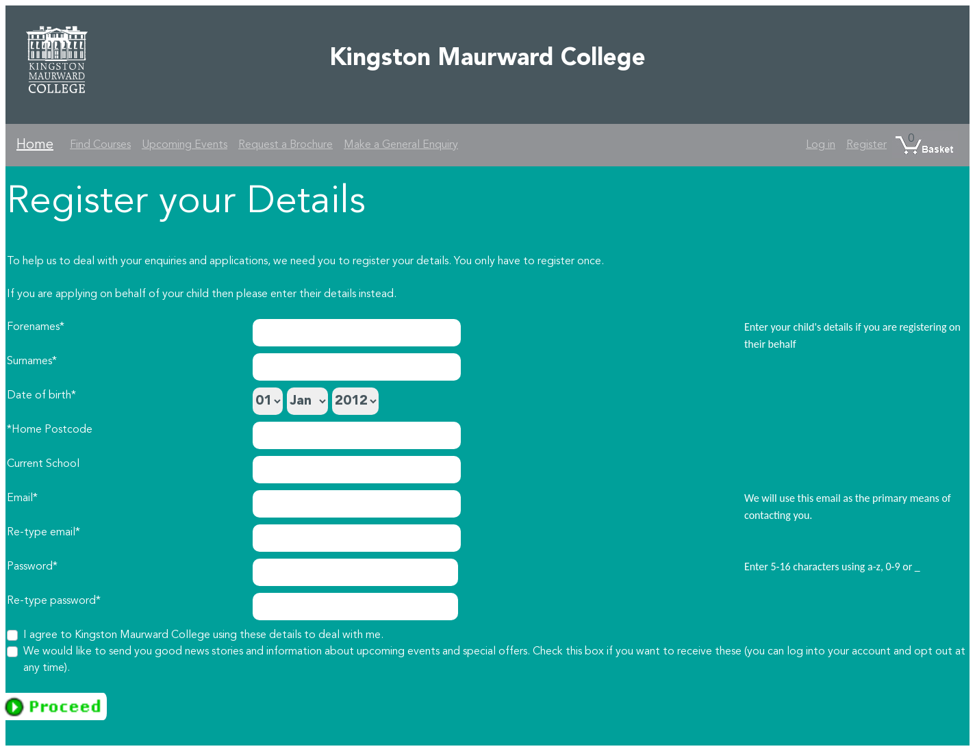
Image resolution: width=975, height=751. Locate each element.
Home (34, 145)
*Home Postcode (49, 429)
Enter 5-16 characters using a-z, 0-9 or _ (832, 566)
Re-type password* (54, 601)
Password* (32, 566)
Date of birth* (41, 395)
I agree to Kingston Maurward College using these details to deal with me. (203, 635)
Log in (820, 145)
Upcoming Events (184, 145)
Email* (22, 498)
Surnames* (32, 361)
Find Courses (100, 145)
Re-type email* (43, 532)
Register (866, 145)
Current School (43, 464)
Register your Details (186, 202)
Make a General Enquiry (401, 145)
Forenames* (35, 327)
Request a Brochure (285, 145)
